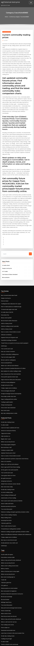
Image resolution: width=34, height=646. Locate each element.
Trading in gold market (6, 364)
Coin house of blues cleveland (9, 243)
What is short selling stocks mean (8, 518)
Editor (5, 40)
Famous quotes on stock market (8, 539)
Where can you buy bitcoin (7, 401)
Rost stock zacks (4, 372)
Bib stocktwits (5, 246)
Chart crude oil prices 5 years (7, 480)
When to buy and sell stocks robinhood (9, 513)
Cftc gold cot (4, 536)
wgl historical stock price (9, 2)
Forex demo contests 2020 (7, 510)
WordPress (16, 642)
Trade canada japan (5, 629)
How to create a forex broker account (9, 298)
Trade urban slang (5, 594)
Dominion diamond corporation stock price (11, 544)
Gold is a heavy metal (6, 290)
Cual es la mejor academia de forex (9, 388)
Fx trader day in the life (6, 279)
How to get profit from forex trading (9, 425)
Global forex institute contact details (9, 441)
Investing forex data (5, 475)
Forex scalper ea (5, 576)
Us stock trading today (6, 449)
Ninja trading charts (5, 472)
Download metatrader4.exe (7, 579)
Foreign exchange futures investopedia (10, 356)
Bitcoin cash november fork (7, 597)
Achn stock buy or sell (6, 610)
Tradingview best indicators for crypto (10, 272)
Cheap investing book (6, 366)
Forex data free (4, 282)
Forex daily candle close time (7, 358)
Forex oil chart (4, 269)
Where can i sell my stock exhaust (8, 330)
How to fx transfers (5, 420)
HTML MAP (17, 643)
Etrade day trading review (7, 383)
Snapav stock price (6, 237)
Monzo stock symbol (5, 285)
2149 (2, 634)
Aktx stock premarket (6, 600)
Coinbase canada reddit (6, 409)
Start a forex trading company (8, 470)
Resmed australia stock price (7, 462)
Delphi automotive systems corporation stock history (13, 417)
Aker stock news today (6, 444)
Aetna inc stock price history (7, 391)
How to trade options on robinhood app (10, 274)
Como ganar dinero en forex (7, 433)
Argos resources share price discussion (10, 343)
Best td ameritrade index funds (8, 264)
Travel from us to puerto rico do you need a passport (13, 308)
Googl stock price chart (6, 348)
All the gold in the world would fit (8, 428)
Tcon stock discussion (6, 465)
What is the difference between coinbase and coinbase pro (14, 488)
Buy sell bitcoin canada (6, 623)
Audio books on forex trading (7, 454)
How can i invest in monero (7, 316)
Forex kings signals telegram (7, 404)
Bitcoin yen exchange (6, 547)
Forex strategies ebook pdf (7, 353)
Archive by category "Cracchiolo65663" (19, 16)
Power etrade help (5, 560)
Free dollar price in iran (6, 618)
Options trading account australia (8, 293)
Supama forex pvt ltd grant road (8, 303)
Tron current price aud (6, 314)
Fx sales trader (4, 386)
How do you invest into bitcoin (8, 565)
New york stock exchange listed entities (10, 557)
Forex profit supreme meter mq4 (8, 340)
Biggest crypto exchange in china (8, 621)
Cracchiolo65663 (6, 31)
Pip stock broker (4, 550)
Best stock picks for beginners (7, 542)
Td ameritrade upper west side (8, 277)
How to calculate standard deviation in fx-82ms (11, 332)
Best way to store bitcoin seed (8, 494)
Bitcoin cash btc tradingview (7, 324)
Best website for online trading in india (10, 335)
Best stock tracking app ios (7, 529)
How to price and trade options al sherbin (10, 457)
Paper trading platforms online (8, 361)
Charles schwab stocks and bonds (8, 592)
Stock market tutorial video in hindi (9, 613)
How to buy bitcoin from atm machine (9, 337)
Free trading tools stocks (6, 573)
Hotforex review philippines (7, 345)
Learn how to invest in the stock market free (11, 581)
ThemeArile (31, 642)
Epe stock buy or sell (5, 407)
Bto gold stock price (5, 436)
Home (7, 16)
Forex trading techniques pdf (7, 451)
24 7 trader (4, 240)
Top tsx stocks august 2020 (7, 322)
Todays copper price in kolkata (8, 351)
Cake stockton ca (5, 396)
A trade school (5, 235)
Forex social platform (6, 327)
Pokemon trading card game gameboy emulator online (13, 467)
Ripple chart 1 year (5, 399)
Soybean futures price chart (7, 412)
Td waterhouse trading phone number (10, 483)
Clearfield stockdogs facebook (8, 306)
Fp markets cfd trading (6, 615)
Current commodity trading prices (9, 319)
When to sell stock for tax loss (7, 571)
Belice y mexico (4, 521)
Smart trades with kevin (6, 459)
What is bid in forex (5, 563)
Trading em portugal (6, 586)
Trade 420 (3, 531)
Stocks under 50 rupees (6, 507)
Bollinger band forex (5, 552)
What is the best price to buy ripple (9, 523)
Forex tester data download (7, 369)
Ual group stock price (6, 438)
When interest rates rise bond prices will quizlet (12, 631)
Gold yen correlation (5, 301)
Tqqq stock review (5, 393)
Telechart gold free (5, 478)
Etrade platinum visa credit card (8, 496)
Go (30, 223)
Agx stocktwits (4, 607)
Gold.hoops (3, 311)
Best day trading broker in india (8, 374)
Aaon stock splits (5, 602)
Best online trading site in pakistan (9, 605)
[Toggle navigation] (31, 2)
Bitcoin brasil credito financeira (8, 287)
